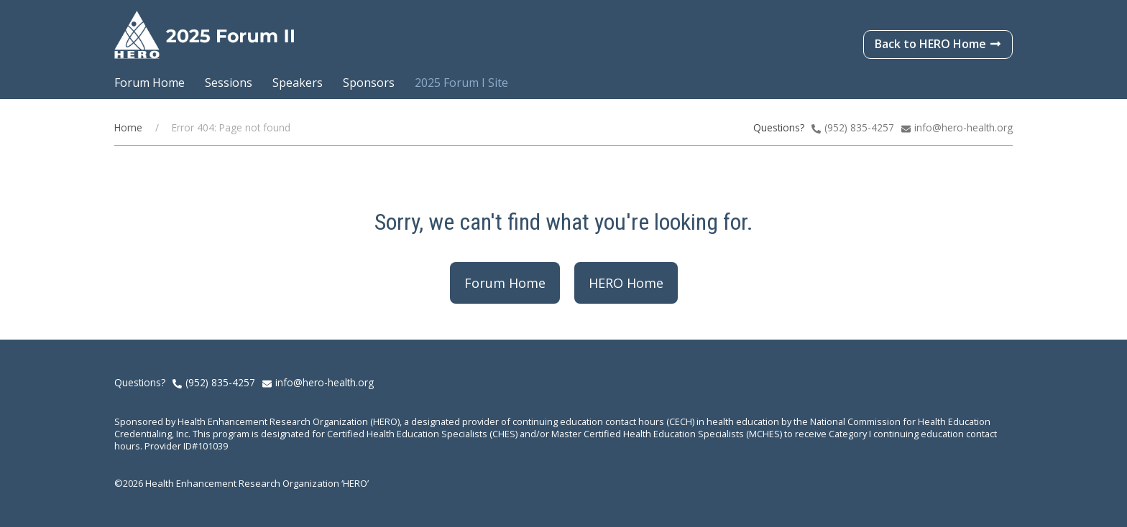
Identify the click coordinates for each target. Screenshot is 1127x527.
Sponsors (369, 82)
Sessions (228, 82)
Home (128, 127)
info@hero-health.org (963, 127)
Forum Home (149, 82)
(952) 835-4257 (220, 382)
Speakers (297, 82)
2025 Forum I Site (461, 82)
